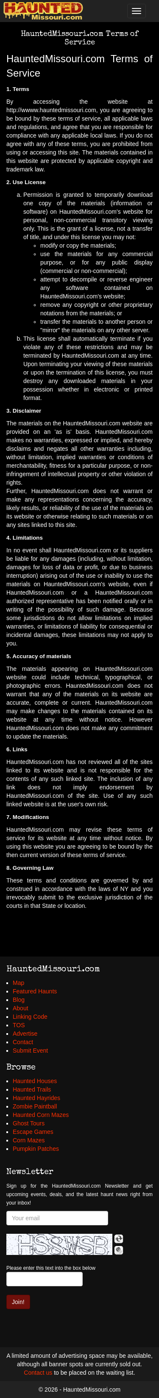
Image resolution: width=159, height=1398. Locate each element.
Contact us (38, 1372)
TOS (19, 1025)
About (20, 1008)
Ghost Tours (29, 1123)
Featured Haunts (35, 991)
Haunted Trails (32, 1089)
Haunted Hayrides (36, 1098)
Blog (19, 999)
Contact (23, 1042)
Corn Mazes (29, 1140)
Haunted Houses (35, 1081)
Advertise (25, 1033)
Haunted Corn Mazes (41, 1114)
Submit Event (30, 1050)
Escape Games (33, 1131)
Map (18, 982)
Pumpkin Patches (36, 1148)
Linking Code (30, 1016)
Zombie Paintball (35, 1106)
